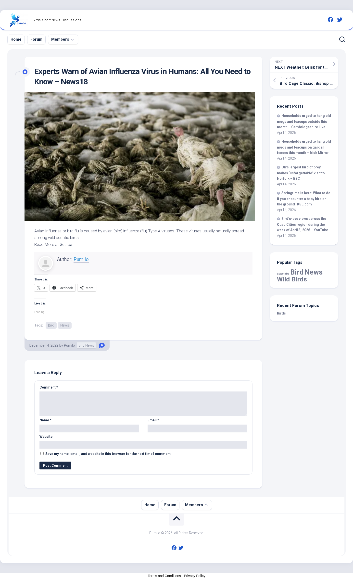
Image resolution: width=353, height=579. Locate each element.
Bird (51, 325)
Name (45, 420)
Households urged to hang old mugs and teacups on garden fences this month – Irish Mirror (304, 147)
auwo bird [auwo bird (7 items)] (283, 273)
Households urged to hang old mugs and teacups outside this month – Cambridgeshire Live (304, 121)
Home (16, 39)
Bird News (86, 346)
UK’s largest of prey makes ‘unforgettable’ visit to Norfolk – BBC (301, 172)
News (64, 325)
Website (45, 437)
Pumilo (81, 259)
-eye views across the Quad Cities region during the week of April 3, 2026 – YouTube (302, 224)
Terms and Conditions (164, 576)
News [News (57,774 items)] (313, 272)
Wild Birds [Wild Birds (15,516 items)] (292, 279)
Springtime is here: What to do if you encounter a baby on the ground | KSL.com (303, 198)
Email (153, 420)
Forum (36, 39)
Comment (48, 388)
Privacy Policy (194, 576)
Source (66, 244)
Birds (281, 313)
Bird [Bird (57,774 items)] (297, 272)
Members (60, 39)
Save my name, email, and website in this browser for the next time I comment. (108, 454)
